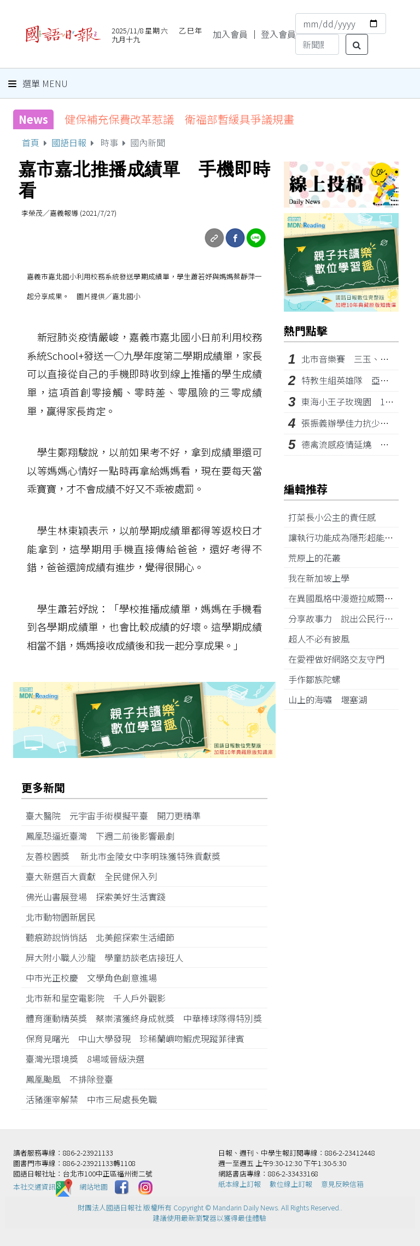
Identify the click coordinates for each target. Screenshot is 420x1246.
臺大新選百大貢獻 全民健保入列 (96, 876)
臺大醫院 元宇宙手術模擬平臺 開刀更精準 (117, 815)
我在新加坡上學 (323, 577)
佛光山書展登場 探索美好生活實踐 (100, 896)
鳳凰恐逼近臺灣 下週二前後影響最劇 (104, 835)
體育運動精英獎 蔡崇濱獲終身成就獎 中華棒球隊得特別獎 (144, 1018)
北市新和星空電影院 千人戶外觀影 (100, 997)
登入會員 (278, 34)
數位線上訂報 (291, 1184)
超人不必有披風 (323, 638)
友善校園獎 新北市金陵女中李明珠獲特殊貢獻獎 (127, 856)
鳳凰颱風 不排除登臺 (74, 1079)
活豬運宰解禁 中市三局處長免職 (96, 1099)
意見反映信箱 (342, 1184)
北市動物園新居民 (65, 916)
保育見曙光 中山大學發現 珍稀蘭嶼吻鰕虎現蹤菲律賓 (135, 1038)
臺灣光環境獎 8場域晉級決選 (89, 1058)
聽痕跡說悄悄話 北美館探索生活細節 (104, 937)
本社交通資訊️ (42, 1186)
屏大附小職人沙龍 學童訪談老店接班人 (109, 957)
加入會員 (230, 34)
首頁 (30, 142)
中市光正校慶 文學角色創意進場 (96, 977)
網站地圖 (93, 1186)
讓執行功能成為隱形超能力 (345, 537)
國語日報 (68, 142)
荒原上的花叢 (318, 557)
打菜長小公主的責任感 (336, 517)
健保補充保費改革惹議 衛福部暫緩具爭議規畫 (179, 119)
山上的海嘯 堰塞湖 (332, 699)
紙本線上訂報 (239, 1184)
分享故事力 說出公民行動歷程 (353, 618)
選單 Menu (38, 83)
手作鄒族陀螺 (318, 679)
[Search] (317, 44)
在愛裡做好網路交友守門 (340, 658)
